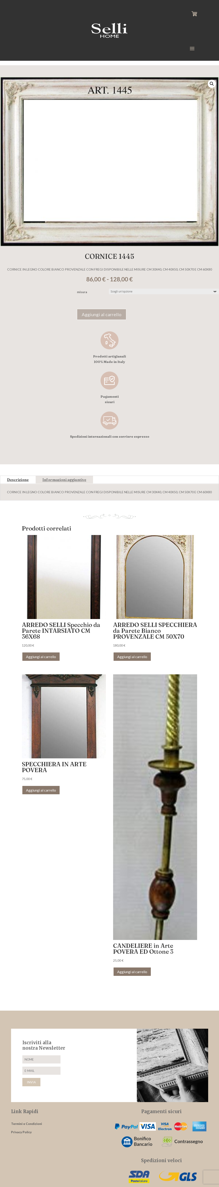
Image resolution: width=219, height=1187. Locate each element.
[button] (212, 84)
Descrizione (18, 479)
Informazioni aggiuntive (64, 479)
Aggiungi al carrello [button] (41, 656)
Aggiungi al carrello (101, 314)
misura (82, 292)
